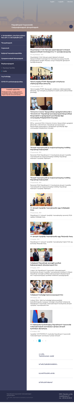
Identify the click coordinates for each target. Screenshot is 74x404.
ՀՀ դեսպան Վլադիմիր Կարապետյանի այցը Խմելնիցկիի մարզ (50, 209)
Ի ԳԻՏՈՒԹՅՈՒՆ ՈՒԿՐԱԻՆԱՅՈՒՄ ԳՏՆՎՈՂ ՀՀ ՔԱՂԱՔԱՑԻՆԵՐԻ (13, 37)
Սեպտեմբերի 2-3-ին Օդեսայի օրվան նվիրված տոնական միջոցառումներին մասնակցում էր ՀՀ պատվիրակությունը (50, 51)
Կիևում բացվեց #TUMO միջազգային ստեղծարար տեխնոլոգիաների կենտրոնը (47, 82)
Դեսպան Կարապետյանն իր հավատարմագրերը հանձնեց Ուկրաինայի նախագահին (50, 148)
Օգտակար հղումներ (9, 68)
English (52, 1)
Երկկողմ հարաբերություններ (11, 53)
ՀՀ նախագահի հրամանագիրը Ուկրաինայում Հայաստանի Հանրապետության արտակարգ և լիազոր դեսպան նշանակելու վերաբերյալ (50, 326)
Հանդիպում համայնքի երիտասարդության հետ (46, 295)
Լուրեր (5, 71)
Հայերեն (60, 1)
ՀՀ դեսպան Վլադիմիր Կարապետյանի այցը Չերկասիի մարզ (51, 236)
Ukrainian (70, 1)
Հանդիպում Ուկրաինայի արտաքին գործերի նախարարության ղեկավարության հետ (45, 264)
